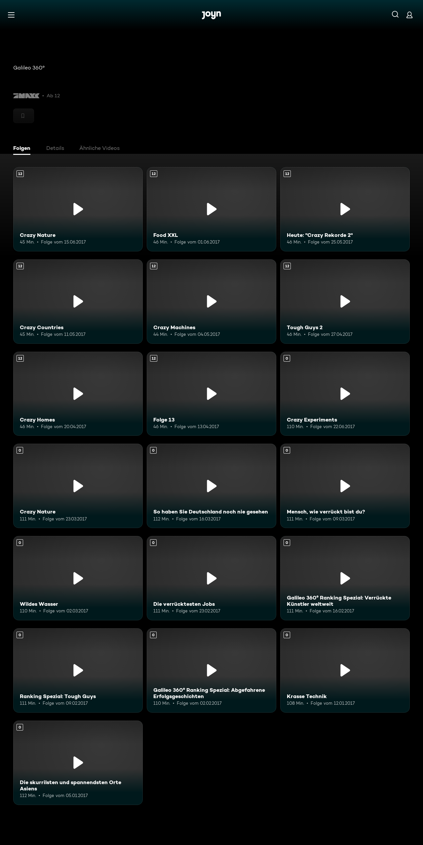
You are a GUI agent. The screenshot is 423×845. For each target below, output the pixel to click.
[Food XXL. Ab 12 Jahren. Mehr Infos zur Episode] (211, 209)
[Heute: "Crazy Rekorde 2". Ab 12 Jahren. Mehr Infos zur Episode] (345, 209)
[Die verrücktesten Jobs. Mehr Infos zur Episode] (211, 578)
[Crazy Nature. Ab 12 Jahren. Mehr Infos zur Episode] (78, 209)
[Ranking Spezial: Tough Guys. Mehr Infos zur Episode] (78, 670)
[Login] (409, 15)
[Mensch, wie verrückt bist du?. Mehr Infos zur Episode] (345, 486)
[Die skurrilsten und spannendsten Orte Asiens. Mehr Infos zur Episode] (78, 763)
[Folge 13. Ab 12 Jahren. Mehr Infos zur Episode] (211, 394)
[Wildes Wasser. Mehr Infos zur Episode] (78, 578)
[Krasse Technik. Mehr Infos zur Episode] (345, 670)
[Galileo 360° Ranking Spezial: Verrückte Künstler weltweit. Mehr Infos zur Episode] (345, 578)
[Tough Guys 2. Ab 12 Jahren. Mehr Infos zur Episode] (345, 301)
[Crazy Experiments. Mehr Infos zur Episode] (345, 394)
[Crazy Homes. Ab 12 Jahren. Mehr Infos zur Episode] (78, 394)
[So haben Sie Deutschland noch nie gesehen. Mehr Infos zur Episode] (211, 486)
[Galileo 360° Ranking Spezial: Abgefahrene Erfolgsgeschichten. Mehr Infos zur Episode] (211, 670)
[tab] (23, 149)
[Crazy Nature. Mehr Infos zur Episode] (78, 486)
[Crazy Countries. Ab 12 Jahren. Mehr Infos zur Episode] (78, 301)
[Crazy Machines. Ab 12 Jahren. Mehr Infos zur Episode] (211, 301)
